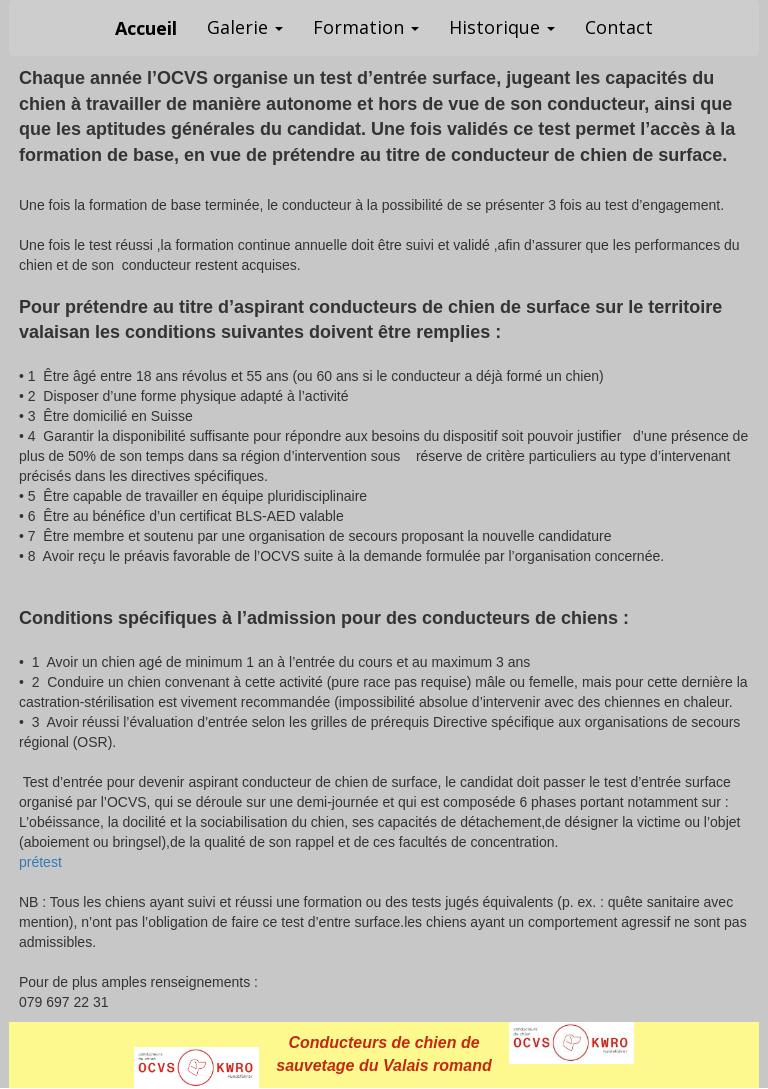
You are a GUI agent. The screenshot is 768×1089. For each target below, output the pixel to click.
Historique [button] (502, 27)
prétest (40, 862)
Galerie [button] (245, 27)
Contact (619, 27)
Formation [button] (366, 27)
